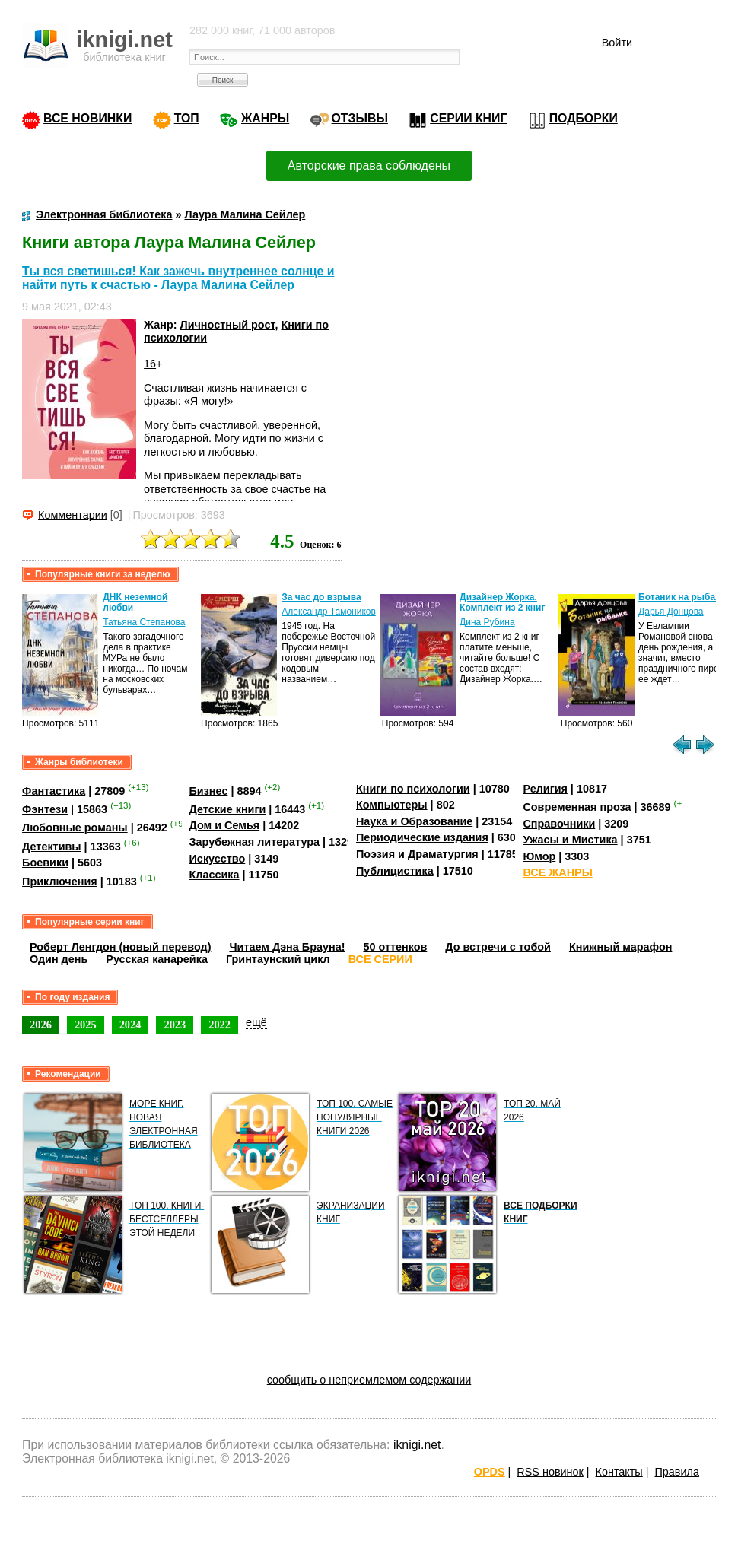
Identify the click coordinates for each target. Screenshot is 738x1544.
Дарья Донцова (670, 611)
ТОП (186, 118)
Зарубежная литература (254, 842)
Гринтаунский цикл (278, 959)
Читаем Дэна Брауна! (287, 947)
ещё (256, 1022)
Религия (545, 789)
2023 (175, 1024)
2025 (86, 1024)
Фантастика (53, 790)
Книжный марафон (621, 947)
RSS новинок (550, 1472)
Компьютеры (392, 805)
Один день (58, 959)
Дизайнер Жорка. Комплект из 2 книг (502, 602)
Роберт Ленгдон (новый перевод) (120, 947)
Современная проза (577, 807)
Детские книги (227, 809)
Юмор (539, 856)
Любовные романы (75, 827)
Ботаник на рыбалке (684, 597)
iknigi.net (417, 1444)
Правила (676, 1472)
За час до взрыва (321, 597)
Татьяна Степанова (144, 622)
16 (150, 363)
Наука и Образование (414, 821)
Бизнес (208, 790)
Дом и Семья (224, 825)
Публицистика (395, 871)
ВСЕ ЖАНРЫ (557, 872)
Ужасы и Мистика (570, 840)
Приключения (59, 881)
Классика (214, 875)
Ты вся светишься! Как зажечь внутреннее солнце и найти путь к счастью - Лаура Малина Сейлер (178, 278)
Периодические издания (422, 837)
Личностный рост (227, 325)
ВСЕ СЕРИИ (380, 959)
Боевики (45, 862)
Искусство (217, 859)
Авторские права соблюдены (369, 165)
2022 (219, 1024)
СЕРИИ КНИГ (468, 118)
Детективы (51, 846)
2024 (130, 1024)
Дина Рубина (487, 622)
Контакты (619, 1472)
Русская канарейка (157, 959)
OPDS (489, 1472)
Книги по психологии (413, 789)
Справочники (559, 824)
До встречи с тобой (498, 947)
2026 (41, 1024)
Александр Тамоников (329, 611)
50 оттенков (395, 947)
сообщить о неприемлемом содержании (369, 1380)
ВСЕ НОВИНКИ (87, 118)
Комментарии (72, 515)
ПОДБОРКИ (583, 118)
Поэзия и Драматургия (417, 854)
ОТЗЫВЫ (360, 118)
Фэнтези (45, 809)
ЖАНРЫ (265, 118)
